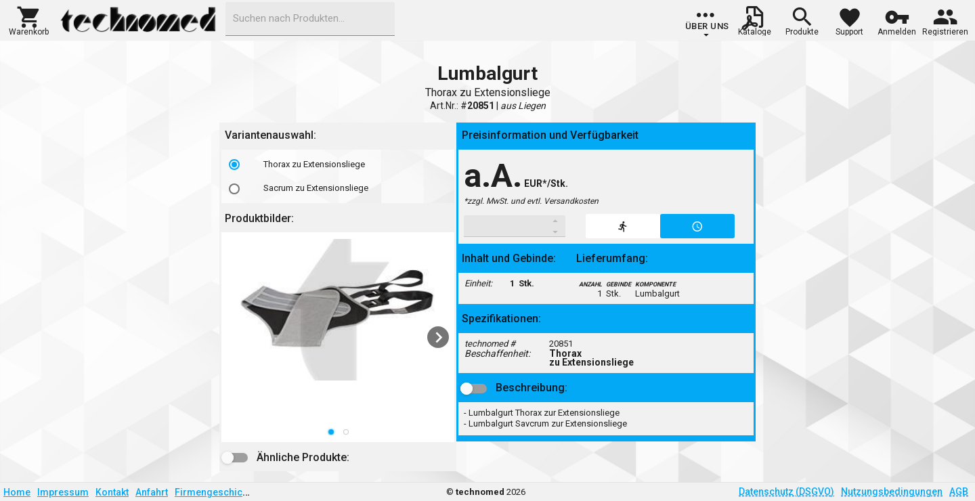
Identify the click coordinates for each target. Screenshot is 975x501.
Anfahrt (151, 492)
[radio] (234, 164)
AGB (958, 491)
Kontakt (112, 492)
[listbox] (337, 176)
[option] (337, 164)
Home (16, 492)
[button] (29, 19)
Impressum (63, 492)
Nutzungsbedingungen (891, 491)
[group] (707, 23)
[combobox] (310, 19)
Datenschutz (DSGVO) (786, 491)
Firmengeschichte (215, 492)
